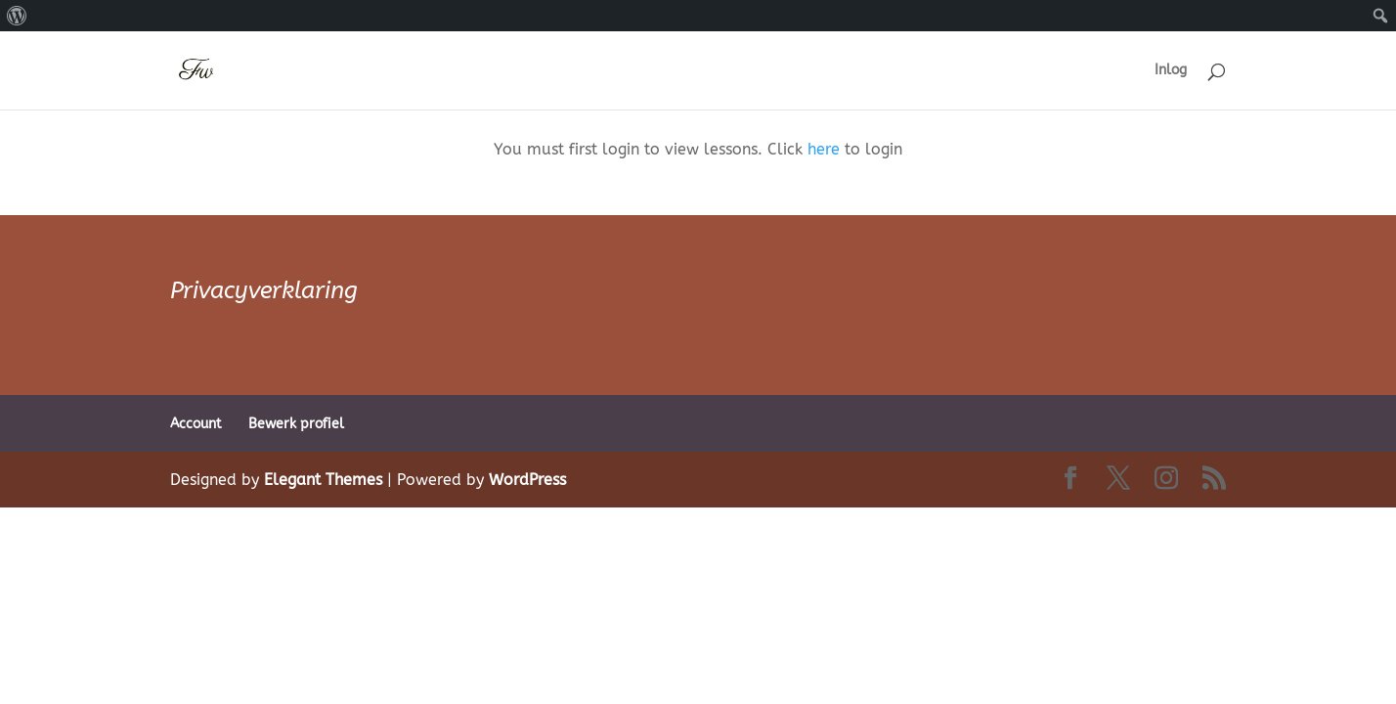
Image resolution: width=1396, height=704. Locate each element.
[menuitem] (17, 15)
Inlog (1171, 71)
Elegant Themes (323, 479)
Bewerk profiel (296, 424)
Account (196, 424)
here (823, 149)
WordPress (527, 479)
